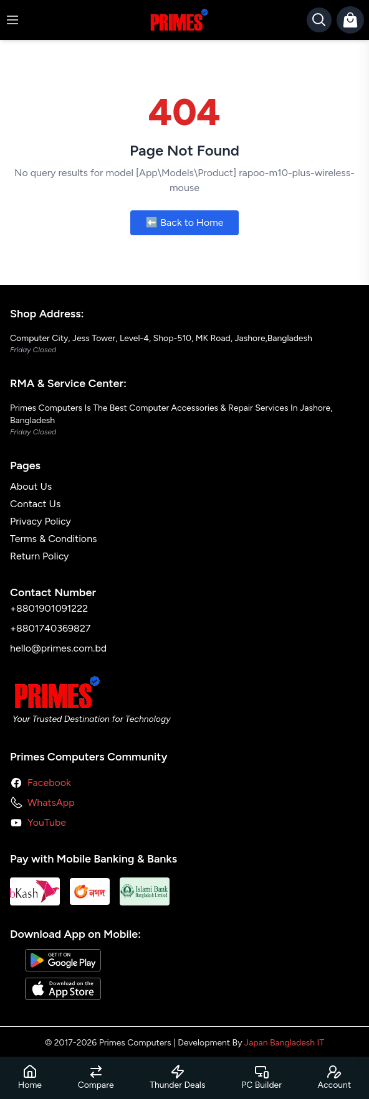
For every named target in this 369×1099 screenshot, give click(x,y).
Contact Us (35, 504)
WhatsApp (51, 802)
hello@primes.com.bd (58, 648)
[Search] (319, 19)
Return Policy (39, 556)
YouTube (46, 822)
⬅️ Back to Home (184, 222)
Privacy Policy (40, 521)
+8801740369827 (50, 628)
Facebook (49, 782)
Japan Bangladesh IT (284, 1042)
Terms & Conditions (53, 539)
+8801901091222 (49, 608)
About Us (31, 486)
